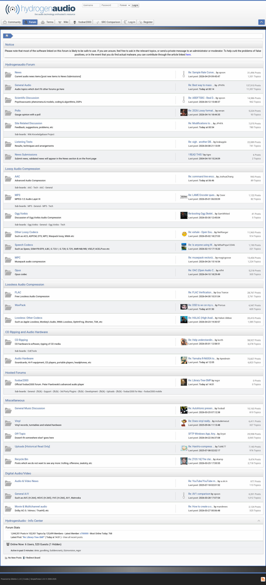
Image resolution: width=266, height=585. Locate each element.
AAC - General (46, 187)
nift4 (221, 270)
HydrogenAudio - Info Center (24, 520)
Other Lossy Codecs (26, 232)
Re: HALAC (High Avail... (201, 317)
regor (217, 380)
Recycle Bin (21, 459)
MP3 (17, 195)
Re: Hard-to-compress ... (201, 446)
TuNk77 (222, 446)
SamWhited (224, 213)
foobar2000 (21, 380)
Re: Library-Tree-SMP (199, 380)
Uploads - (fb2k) (114, 391)
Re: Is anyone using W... (201, 244)
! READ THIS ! (195, 154)
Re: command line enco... (202, 176)
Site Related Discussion (28, 123)
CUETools (32, 351)
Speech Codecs (24, 244)
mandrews (222, 506)
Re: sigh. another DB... (200, 141)
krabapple (221, 142)
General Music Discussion (30, 408)
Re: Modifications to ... (200, 123)
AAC (17, 176)
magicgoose (224, 257)
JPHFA (221, 85)
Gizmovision (69, 550)
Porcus (221, 305)
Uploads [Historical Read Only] (32, 446)
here (188, 54)
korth (220, 340)
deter (36, 550)
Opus (18, 270)
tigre (208, 154)
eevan (221, 110)
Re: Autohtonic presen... (201, 408)
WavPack (20, 305)
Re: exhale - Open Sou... (201, 232)
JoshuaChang (226, 176)
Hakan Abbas (225, 318)
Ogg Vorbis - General (37, 225)
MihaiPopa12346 (226, 245)
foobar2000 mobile (153, 391)
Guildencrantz (56, 550)
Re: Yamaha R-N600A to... (202, 358)
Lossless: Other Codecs (28, 317)
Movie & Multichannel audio (31, 506)
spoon (222, 72)
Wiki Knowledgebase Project (41, 134)
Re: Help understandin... (201, 340)
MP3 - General (34, 206)
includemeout (222, 421)
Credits (26, 579)
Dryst (223, 434)
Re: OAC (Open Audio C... (202, 270)
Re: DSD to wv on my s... (201, 305)
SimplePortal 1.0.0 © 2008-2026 (43, 579)
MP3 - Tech (48, 206)
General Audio (23, 85)
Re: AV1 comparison (199, 493)
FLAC (18, 292)
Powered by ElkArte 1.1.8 (11, 579)
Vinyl (17, 421)
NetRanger (222, 232)
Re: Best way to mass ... (201, 85)
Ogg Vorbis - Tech (57, 225)
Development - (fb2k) (95, 391)
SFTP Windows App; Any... (202, 433)
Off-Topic (20, 433)
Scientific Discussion (27, 97)
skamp (219, 459)
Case (222, 195)
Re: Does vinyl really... (200, 421)
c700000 (84, 533)
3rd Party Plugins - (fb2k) (72, 391)
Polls (18, 110)
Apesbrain (225, 358)
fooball (221, 408)
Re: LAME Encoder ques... (202, 195)
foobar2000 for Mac (132, 391)
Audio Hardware (24, 358)
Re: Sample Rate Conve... (202, 72)
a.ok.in (224, 481)
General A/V (22, 493)
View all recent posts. (73, 537)
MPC (17, 257)
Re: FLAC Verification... (200, 292)
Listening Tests (23, 141)
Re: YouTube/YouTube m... (202, 481)
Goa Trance (222, 292)
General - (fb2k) (35, 391)
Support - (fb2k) (51, 391)
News (18, 72)
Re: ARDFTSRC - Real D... (201, 97)
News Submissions (26, 154)
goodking (44, 550)
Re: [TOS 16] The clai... (200, 459)
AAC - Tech (33, 187)
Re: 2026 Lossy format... (201, 110)
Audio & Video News (26, 481)
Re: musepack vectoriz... (201, 257)
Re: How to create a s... (200, 506)
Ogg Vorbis (21, 213)
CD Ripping (21, 340)
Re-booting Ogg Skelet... (201, 213)
